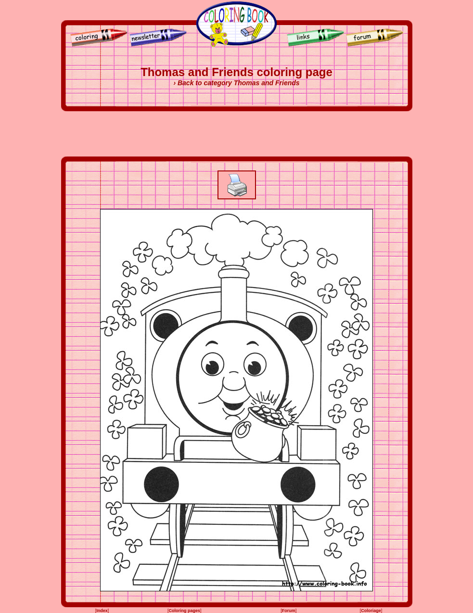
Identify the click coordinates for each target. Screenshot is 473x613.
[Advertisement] (237, 134)
